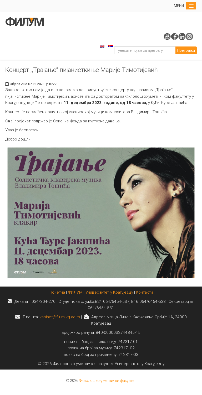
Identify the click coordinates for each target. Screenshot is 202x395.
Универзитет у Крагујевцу (109, 292)
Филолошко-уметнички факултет (107, 380)
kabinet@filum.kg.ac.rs (60, 317)
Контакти (144, 292)
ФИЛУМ (75, 292)
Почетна (57, 292)
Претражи (186, 50)
